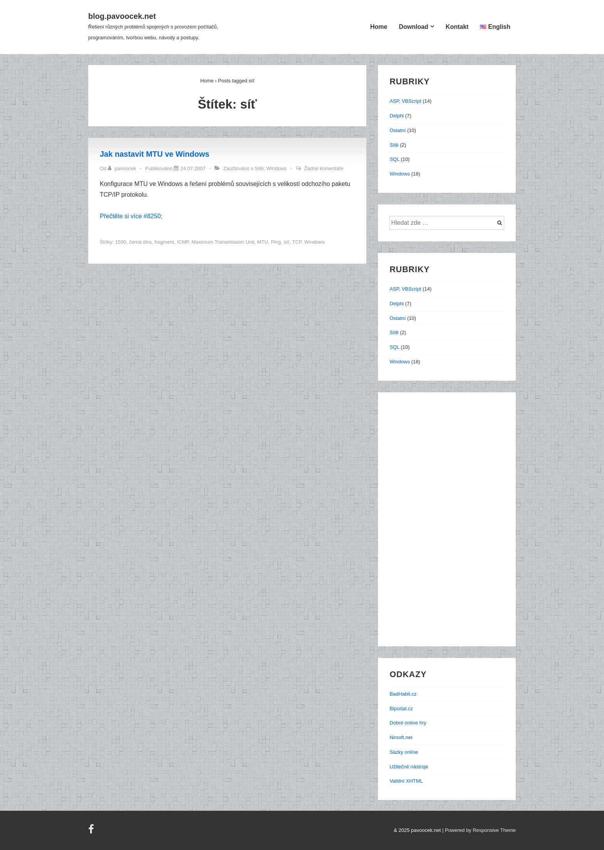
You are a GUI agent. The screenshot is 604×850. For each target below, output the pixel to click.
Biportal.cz (401, 708)
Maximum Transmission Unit (222, 242)
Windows (277, 168)
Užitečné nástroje (408, 767)
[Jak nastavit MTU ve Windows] (192, 168)
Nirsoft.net (400, 737)
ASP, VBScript (405, 101)
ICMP (183, 242)
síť (286, 242)
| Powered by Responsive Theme (479, 830)
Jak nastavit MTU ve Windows (154, 154)
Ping (276, 242)
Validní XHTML (406, 781)
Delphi (396, 116)
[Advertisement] (450, 522)
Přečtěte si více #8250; (131, 216)
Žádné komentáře (324, 168)
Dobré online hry (407, 723)
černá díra (140, 242)
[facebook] (92, 832)
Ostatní (397, 130)
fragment (164, 242)
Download (413, 26)
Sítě (259, 168)
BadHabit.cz (402, 694)
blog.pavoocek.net (122, 16)
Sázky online (403, 752)
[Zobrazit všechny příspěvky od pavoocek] (123, 168)
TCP (296, 242)
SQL (394, 159)
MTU (262, 242)
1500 (120, 242)
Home (378, 26)
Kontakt (457, 26)
